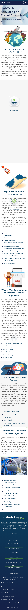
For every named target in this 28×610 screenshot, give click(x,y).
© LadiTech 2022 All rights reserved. (14, 608)
